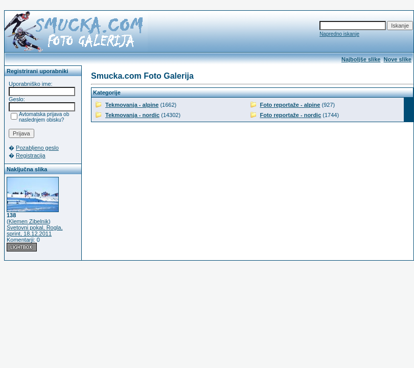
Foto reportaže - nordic (290, 115)
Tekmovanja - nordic (132, 115)
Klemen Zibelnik (29, 221)
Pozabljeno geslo (37, 148)
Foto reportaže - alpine (290, 105)
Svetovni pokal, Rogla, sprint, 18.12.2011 (34, 230)
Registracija (30, 155)
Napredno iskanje (339, 34)
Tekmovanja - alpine (131, 105)
